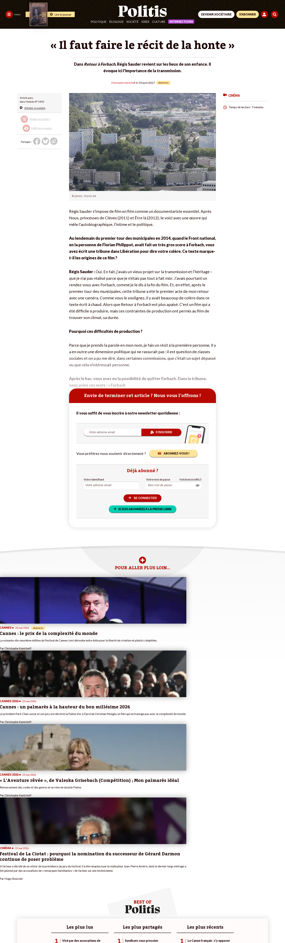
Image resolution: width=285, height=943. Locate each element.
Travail (27, 872)
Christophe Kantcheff (123, 82)
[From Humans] (236, 924)
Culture (158, 21)
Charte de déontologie (54, 930)
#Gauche (98, 876)
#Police (97, 872)
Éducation (29, 880)
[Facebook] (232, 915)
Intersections (181, 21)
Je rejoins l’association (60, 880)
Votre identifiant (94, 479)
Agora (5, 869)
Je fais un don (55, 869)
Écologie (116, 21)
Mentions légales (26, 930)
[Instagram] (266, 915)
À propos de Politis (58, 884)
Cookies (148, 930)
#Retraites (99, 880)
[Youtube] (254, 915)
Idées (145, 21)
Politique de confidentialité (107, 930)
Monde (28, 869)
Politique (98, 21)
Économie (29, 876)
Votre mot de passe (158, 479)
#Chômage (99, 884)
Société (133, 21)
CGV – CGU (79, 930)
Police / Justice (32, 888)
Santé (27, 884)
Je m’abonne (54, 876)
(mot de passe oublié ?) (190, 479)
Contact (7, 930)
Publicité (133, 930)
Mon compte (54, 888)
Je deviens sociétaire (59, 872)
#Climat (97, 869)
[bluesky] (243, 915)
